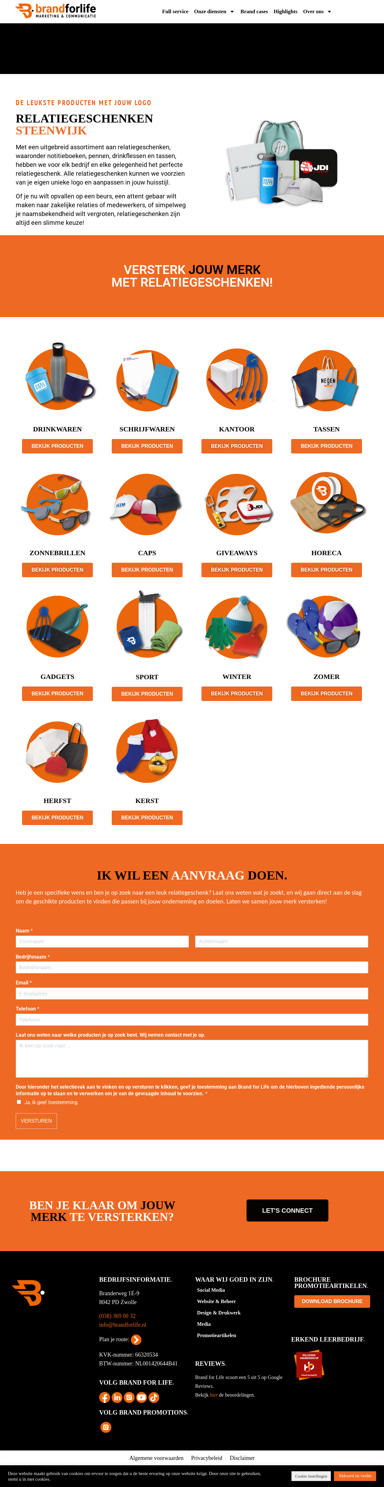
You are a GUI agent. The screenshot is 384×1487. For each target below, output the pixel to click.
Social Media (211, 1290)
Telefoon (27, 1009)
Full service (175, 11)
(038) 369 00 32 (117, 1316)
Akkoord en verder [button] (355, 1475)
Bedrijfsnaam (33, 957)
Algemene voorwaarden (156, 1458)
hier (214, 1395)
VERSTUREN (36, 1121)
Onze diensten (214, 11)
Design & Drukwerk (219, 1312)
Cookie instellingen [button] (311, 1476)
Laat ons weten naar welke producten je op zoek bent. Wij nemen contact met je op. (111, 1035)
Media (204, 1324)
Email (24, 983)
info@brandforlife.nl (122, 1325)
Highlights (285, 11)
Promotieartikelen (216, 1335)
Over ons (317, 11)
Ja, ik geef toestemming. (51, 1102)
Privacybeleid (206, 1458)
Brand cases (254, 11)
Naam (24, 931)
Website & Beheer (216, 1301)
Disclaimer (242, 1458)
